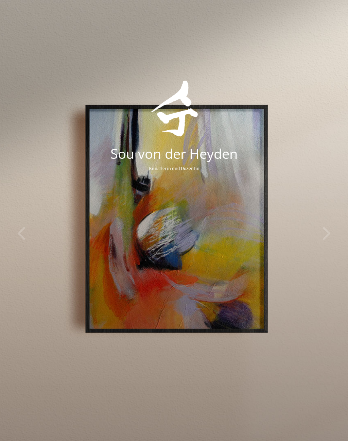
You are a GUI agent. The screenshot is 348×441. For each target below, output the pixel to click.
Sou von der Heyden (174, 154)
